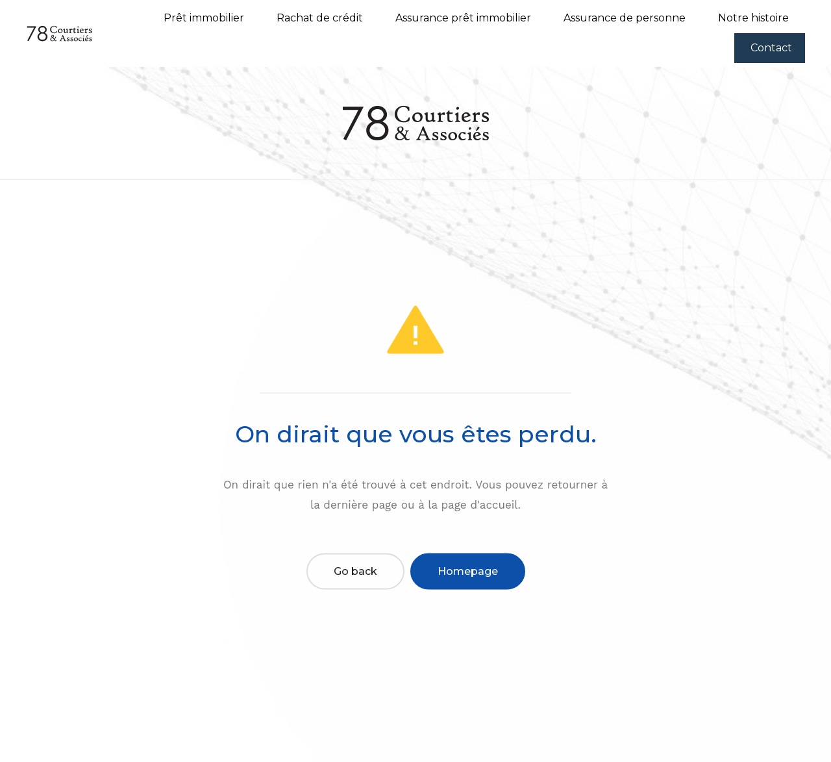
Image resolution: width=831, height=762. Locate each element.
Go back (355, 571)
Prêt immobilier (204, 18)
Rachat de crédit (320, 18)
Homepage (468, 571)
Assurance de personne (625, 18)
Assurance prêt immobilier (463, 18)
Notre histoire (753, 18)
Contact (771, 48)
